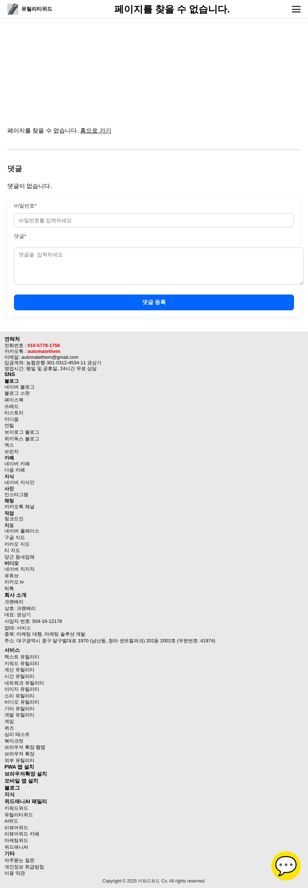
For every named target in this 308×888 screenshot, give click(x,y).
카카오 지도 (17, 544)
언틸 (9, 425)
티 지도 (12, 550)
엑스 (9, 445)
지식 (9, 794)
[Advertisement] (154, 69)
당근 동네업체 (19, 557)
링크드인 (14, 518)
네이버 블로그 (19, 387)
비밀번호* (25, 206)
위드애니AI (16, 847)
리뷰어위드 (16, 827)
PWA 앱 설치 (19, 767)
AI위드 (11, 821)
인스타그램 (16, 494)
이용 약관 (14, 873)
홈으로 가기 (95, 130)
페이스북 (14, 400)
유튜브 (11, 575)
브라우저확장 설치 (25, 774)
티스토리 (14, 412)
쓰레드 (11, 406)
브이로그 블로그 (21, 432)
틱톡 (9, 588)
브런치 (11, 451)
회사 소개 (15, 595)
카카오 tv (14, 582)
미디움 (11, 419)
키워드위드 (16, 808)
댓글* (20, 236)
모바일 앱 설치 (21, 781)
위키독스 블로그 (21, 438)
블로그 (12, 788)
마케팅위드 (16, 840)
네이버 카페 (17, 463)
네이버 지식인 (19, 482)
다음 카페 (14, 470)
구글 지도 (14, 537)
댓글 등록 (154, 302)
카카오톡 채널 (19, 506)
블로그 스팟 (17, 393)
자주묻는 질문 (19, 860)
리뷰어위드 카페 (21, 834)
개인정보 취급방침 (24, 867)
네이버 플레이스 (21, 531)
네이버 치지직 (19, 569)
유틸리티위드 (18, 814)
